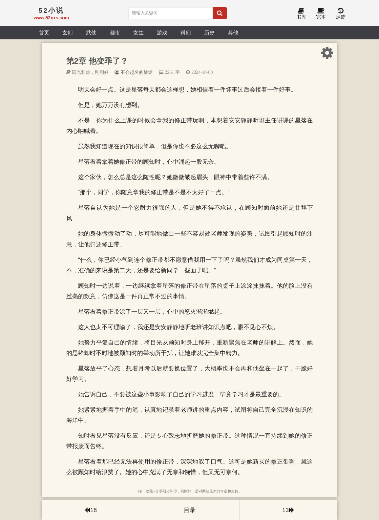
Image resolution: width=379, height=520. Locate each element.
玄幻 (67, 32)
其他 (233, 32)
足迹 (341, 14)
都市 (115, 32)
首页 (44, 32)
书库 (301, 14)
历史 (209, 32)
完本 (321, 14)
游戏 (162, 32)
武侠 (91, 32)
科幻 (185, 32)
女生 (138, 32)
